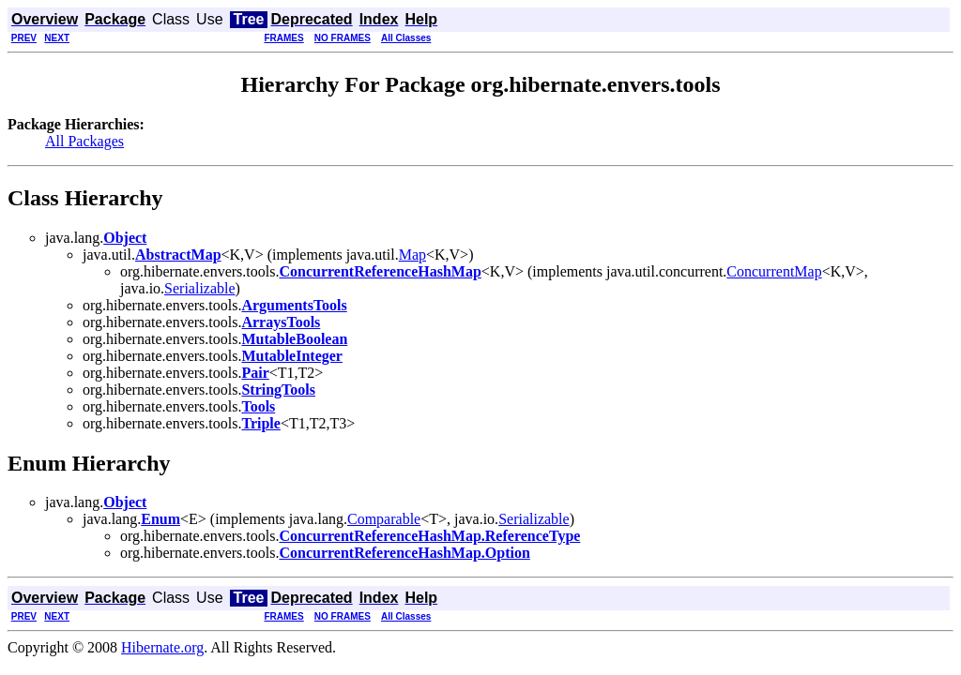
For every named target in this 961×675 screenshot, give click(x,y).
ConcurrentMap (773, 271)
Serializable (200, 288)
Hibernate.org (162, 647)
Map (412, 254)
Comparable (383, 519)
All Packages (84, 141)
